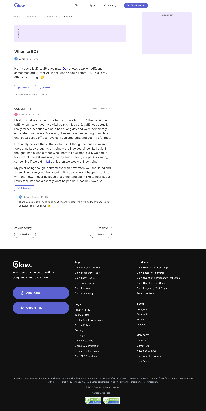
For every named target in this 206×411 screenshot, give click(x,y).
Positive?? (105, 228)
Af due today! (23, 228)
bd (48, 161)
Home (17, 16)
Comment (45, 87)
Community (30, 16)
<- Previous (25, 234)
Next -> (100, 234)
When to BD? (68, 16)
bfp (66, 120)
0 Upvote (23, 87)
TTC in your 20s (49, 16)
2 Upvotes (24, 188)
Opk (65, 68)
